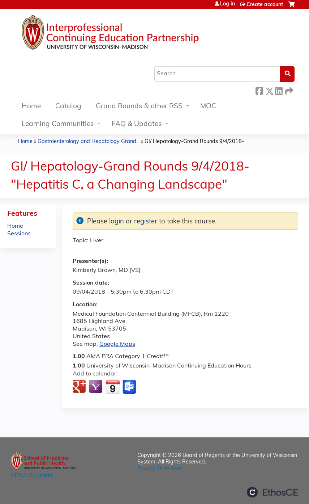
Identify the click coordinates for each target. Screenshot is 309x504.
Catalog (68, 106)
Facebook (259, 89)
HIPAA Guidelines (32, 476)
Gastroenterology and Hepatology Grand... (89, 141)
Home (31, 106)
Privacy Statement (159, 469)
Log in (227, 4)
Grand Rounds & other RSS (139, 106)
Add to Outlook (130, 387)
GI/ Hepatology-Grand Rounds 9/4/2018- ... (197, 141)
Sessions (19, 234)
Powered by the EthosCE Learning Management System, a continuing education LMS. (272, 492)
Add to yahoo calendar (96, 387)
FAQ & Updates (137, 124)
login (116, 221)
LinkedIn (278, 89)
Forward (288, 89)
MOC (208, 106)
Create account (264, 5)
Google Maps (117, 344)
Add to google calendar (80, 387)
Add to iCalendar (112, 386)
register (145, 221)
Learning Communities (58, 124)
